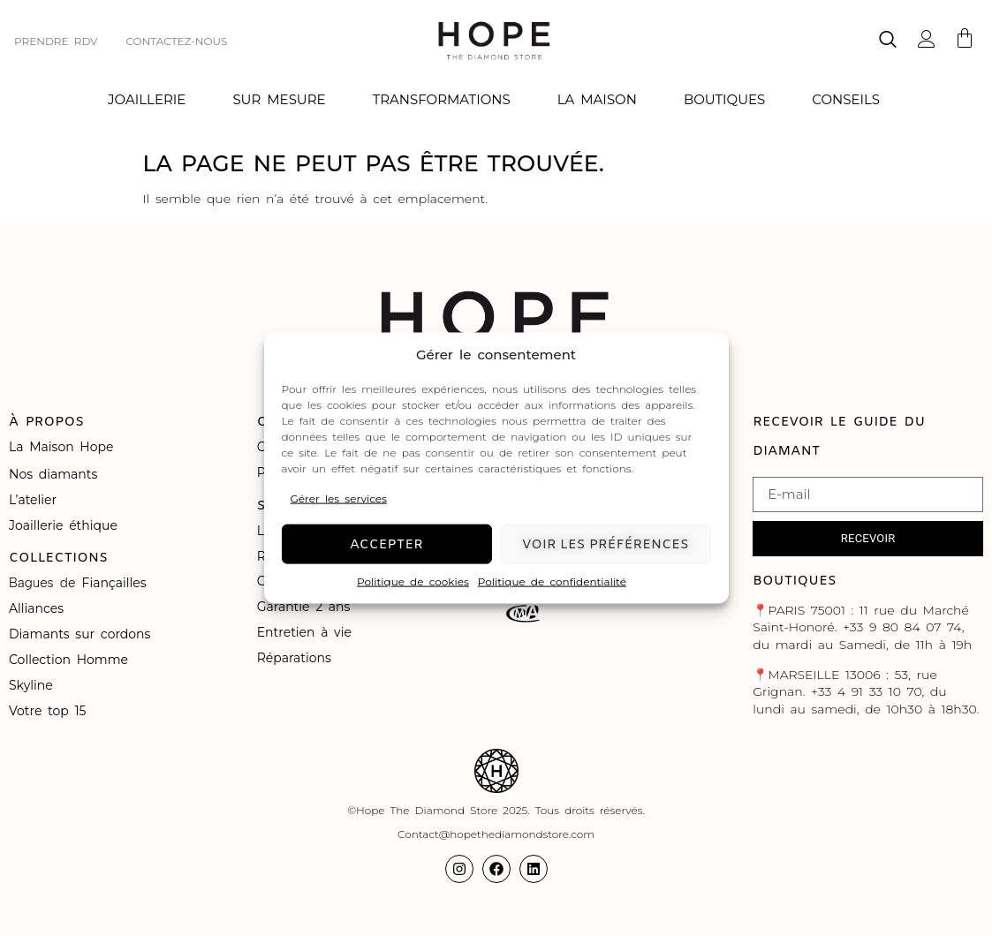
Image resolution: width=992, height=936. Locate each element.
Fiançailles (114, 583)
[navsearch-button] (887, 41)
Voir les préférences (605, 544)
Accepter (386, 544)
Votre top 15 (50, 711)
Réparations (297, 658)
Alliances (36, 608)
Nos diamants (53, 474)
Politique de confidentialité (552, 581)
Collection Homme (71, 660)
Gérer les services (339, 497)
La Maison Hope (61, 447)
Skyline (31, 685)
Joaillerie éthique (63, 525)
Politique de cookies (413, 581)
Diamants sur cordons (82, 634)
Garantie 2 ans (304, 607)
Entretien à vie (307, 632)
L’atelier (33, 500)
